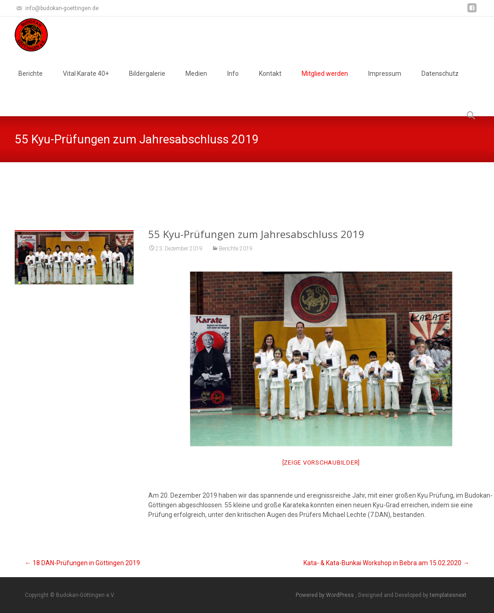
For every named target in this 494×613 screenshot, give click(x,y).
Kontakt (270, 82)
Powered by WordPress (325, 595)
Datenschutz (440, 82)
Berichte (30, 82)
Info (233, 82)
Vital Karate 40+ (86, 82)
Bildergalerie (147, 82)
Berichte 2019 (236, 248)
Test (257, 185)
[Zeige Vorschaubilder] (321, 462)
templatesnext (448, 595)
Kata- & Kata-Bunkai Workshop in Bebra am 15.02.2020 (386, 563)
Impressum (384, 82)
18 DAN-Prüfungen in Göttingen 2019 (82, 563)
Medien (196, 82)
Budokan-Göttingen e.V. (210, 185)
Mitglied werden (325, 82)
